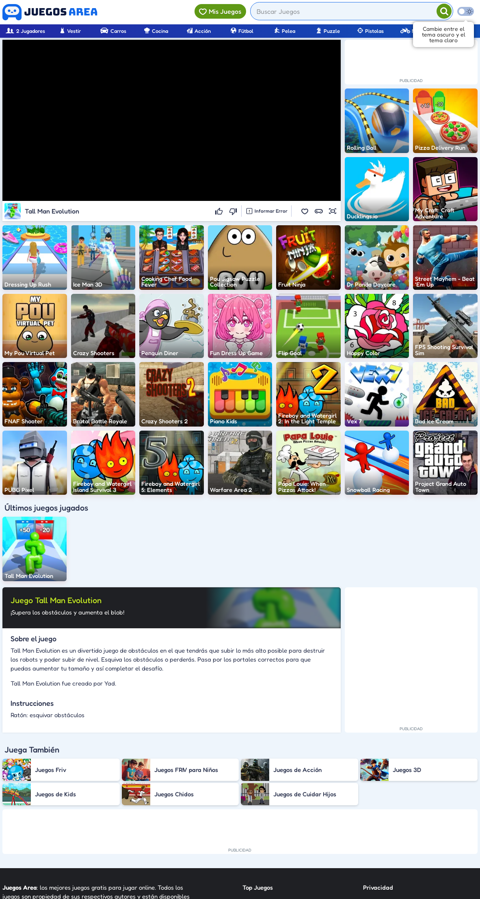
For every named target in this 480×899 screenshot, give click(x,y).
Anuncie (374, 843)
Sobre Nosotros (263, 843)
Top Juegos (257, 799)
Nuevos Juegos (262, 814)
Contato (374, 814)
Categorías (257, 828)
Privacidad (378, 799)
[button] (305, 211)
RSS (368, 828)
